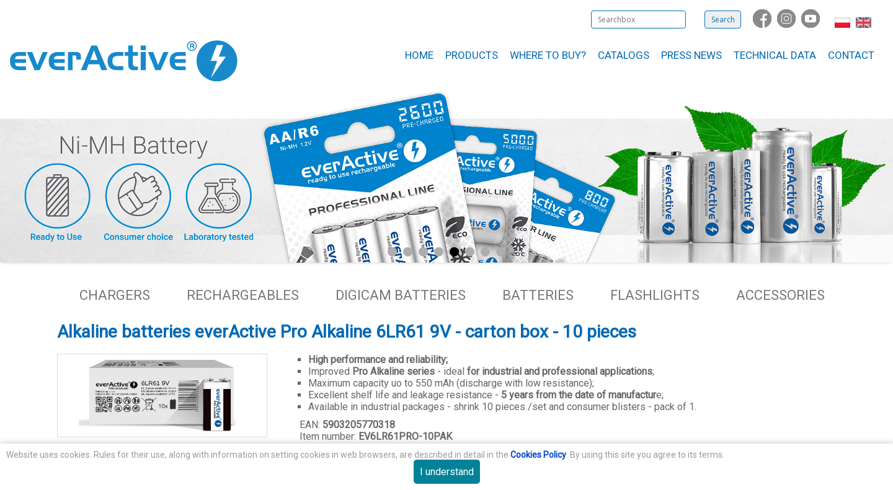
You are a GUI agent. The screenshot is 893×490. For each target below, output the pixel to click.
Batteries (538, 295)
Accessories (780, 295)
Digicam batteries (400, 295)
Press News (691, 55)
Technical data (775, 55)
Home (419, 55)
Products (471, 55)
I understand (447, 472)
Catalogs (623, 55)
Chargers (114, 295)
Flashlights (655, 295)
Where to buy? (548, 55)
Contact (851, 55)
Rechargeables (243, 295)
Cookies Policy (538, 455)
